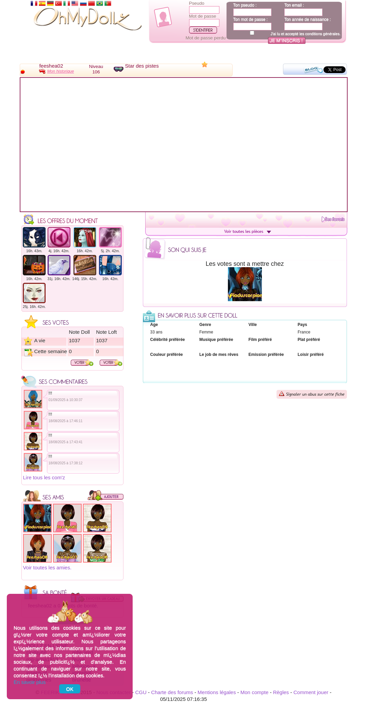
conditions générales (322, 34)
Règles (281, 692)
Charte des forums (172, 692)
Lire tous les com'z (44, 477)
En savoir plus (30, 682)
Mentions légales (217, 692)
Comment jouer (311, 692)
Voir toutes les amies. (47, 567)
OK (69, 689)
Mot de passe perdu (206, 37)
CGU (140, 692)
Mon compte (254, 692)
